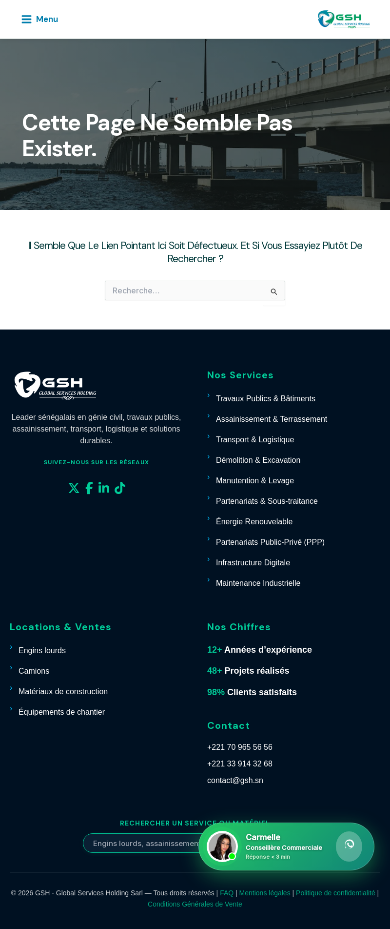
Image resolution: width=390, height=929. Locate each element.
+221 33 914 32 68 (240, 764)
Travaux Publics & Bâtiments (265, 398)
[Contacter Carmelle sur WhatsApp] (286, 846)
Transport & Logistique (255, 439)
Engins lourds (42, 650)
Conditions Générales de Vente (195, 904)
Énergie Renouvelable (254, 521)
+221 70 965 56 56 (240, 747)
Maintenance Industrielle (258, 583)
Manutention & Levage (255, 480)
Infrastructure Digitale (253, 562)
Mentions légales (265, 893)
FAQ (227, 893)
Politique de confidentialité (335, 893)
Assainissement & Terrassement (271, 419)
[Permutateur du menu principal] (39, 19)
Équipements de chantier (62, 712)
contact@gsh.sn (235, 780)
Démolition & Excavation (258, 460)
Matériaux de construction (63, 691)
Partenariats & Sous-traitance (267, 501)
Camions (34, 671)
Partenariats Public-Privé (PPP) (270, 542)
